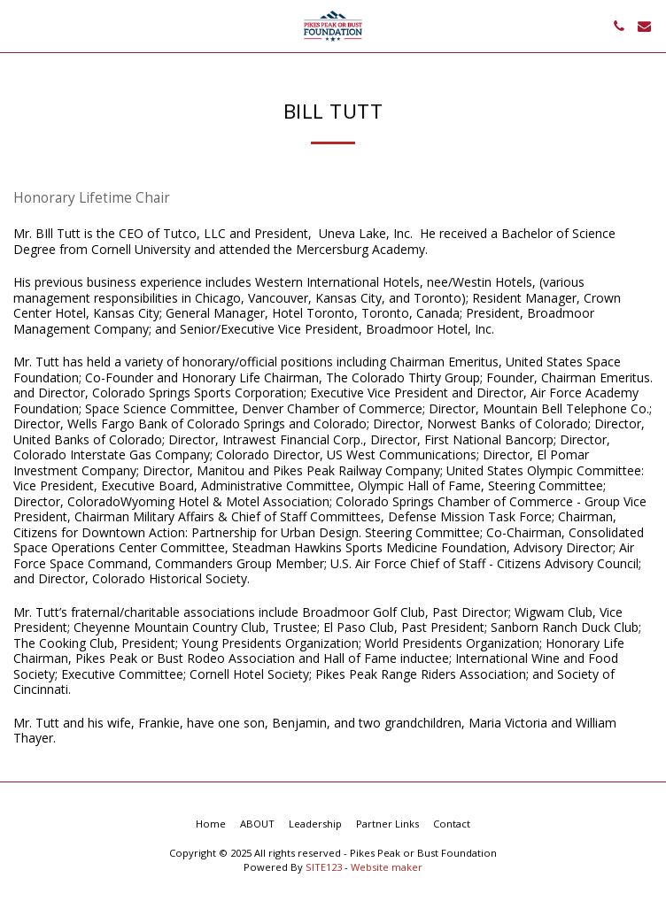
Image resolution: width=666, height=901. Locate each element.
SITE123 (324, 867)
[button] (19, 25)
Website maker (386, 867)
